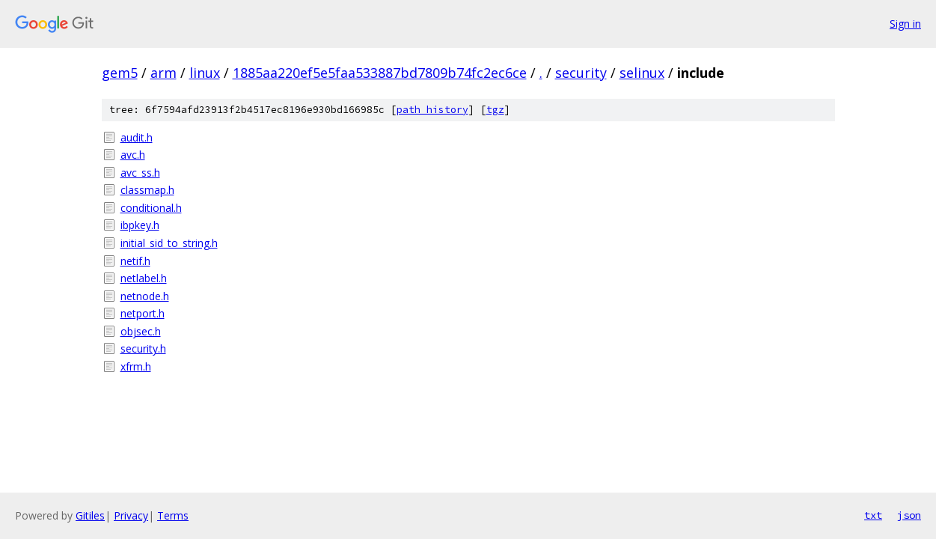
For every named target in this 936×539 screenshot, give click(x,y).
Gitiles (90, 515)
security (581, 73)
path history (432, 109)
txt (873, 515)
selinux (642, 73)
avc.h (132, 154)
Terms (173, 515)
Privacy (131, 515)
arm (163, 73)
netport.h (142, 313)
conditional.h (151, 208)
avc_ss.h (140, 172)
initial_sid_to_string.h (169, 243)
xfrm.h (135, 366)
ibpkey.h (139, 225)
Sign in (905, 23)
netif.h (135, 261)
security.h (143, 348)
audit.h (136, 137)
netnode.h (144, 296)
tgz (495, 109)
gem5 (120, 73)
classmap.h (147, 190)
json (909, 515)
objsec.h (140, 331)
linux (204, 73)
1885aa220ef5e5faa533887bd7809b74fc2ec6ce (380, 73)
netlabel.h (143, 278)
